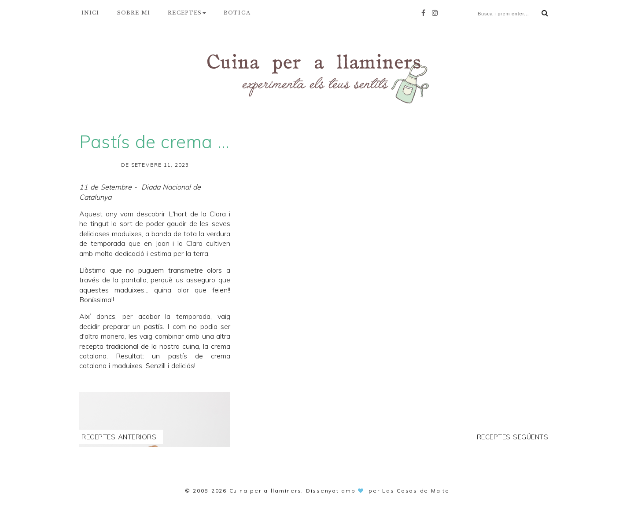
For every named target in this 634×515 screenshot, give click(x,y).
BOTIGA (237, 13)
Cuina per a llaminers (265, 490)
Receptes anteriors (118, 437)
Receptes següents (513, 437)
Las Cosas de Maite (416, 490)
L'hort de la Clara (197, 213)
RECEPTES (187, 13)
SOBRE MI (134, 13)
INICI (90, 13)
